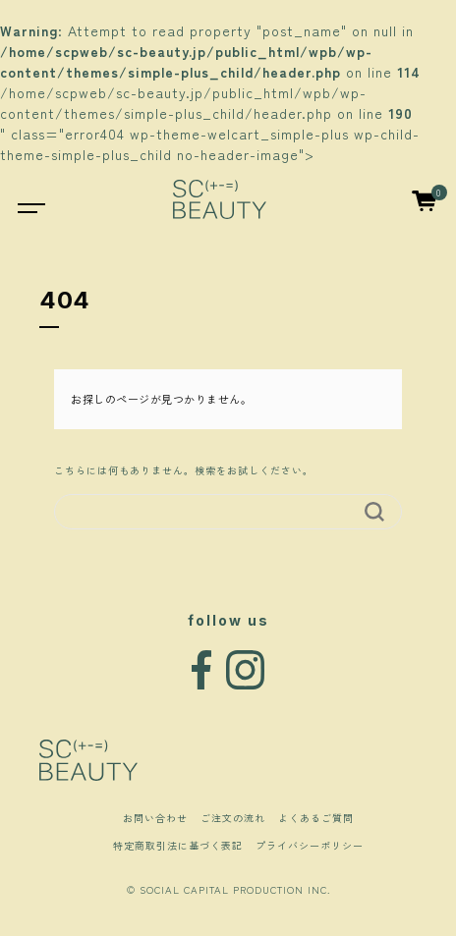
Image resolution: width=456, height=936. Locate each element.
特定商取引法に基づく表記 (178, 845)
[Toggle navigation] (21, 199)
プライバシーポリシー (310, 845)
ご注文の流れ (232, 817)
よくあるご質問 (316, 817)
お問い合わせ (155, 817)
